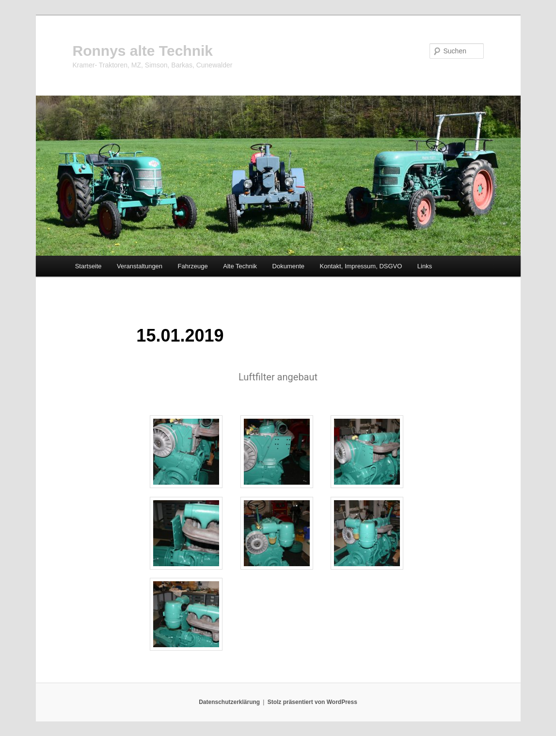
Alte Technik (240, 266)
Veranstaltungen (139, 266)
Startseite (88, 266)
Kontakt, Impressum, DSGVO (361, 266)
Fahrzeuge (193, 266)
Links (424, 266)
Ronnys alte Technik (143, 51)
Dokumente (288, 266)
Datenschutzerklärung (229, 702)
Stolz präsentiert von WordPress (312, 702)
